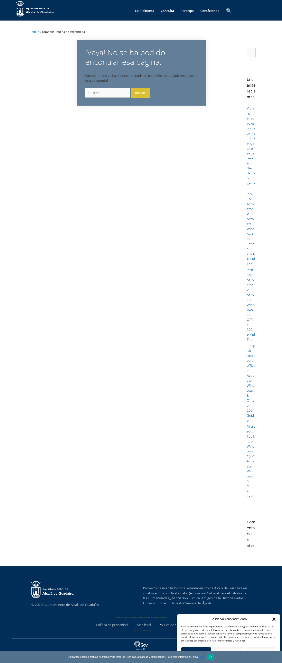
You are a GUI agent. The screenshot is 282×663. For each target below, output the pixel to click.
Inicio (35, 32)
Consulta (167, 11)
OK (210, 656)
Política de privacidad (112, 625)
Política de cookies (172, 625)
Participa (187, 11)
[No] (277, 657)
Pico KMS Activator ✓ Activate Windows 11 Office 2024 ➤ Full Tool (251, 229)
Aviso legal (143, 625)
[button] (274, 619)
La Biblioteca (144, 11)
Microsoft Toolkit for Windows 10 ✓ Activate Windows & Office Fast (251, 461)
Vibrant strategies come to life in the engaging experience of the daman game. (251, 148)
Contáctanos (209, 11)
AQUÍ (201, 656)
